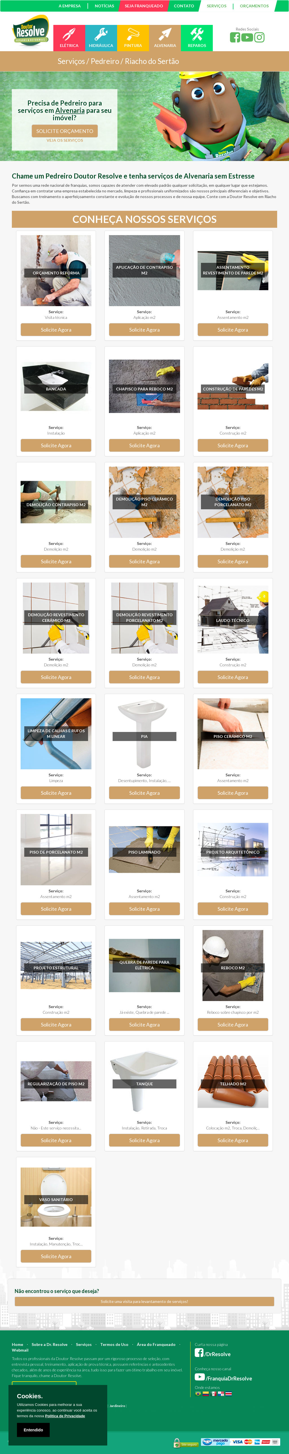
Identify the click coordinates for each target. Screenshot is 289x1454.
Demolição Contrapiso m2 (56, 504)
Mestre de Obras (222, 1406)
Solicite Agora (56, 330)
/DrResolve (213, 1354)
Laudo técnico (232, 620)
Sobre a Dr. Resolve (49, 1344)
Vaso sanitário (56, 1199)
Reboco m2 (233, 967)
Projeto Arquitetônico (233, 852)
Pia (144, 736)
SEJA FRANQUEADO (144, 5)
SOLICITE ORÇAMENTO (64, 131)
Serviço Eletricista (221, 1411)
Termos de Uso (114, 1344)
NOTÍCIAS (104, 5)
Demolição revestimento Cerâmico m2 (56, 617)
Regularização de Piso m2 (56, 1083)
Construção (163, 1406)
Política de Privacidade (65, 1416)
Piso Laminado (144, 852)
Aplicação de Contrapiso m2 (144, 270)
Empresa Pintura (165, 1411)
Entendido (33, 1430)
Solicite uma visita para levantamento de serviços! (144, 1301)
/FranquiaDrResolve (223, 1378)
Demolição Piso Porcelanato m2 (232, 502)
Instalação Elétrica (112, 1411)
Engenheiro (199, 1406)
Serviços (84, 1344)
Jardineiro (117, 1406)
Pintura (133, 1406)
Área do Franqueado (156, 1344)
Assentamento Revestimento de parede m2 (233, 270)
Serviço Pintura (248, 1411)
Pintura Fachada (139, 1411)
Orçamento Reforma (56, 272)
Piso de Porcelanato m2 (56, 852)
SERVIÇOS (216, 5)
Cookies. (30, 1396)
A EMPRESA (70, 5)
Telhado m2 (233, 1083)
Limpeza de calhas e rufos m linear (56, 733)
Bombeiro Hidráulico (251, 1406)
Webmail (20, 1350)
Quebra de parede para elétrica (144, 965)
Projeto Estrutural (56, 967)
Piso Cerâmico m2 (233, 736)
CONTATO (184, 5)
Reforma (147, 1406)
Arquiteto (181, 1406)
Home (17, 1344)
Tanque (144, 1083)
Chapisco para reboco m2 (144, 388)
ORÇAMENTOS (254, 5)
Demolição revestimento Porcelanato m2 (144, 617)
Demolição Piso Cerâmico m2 (144, 502)
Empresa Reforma (193, 1411)
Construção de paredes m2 (233, 388)
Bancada (56, 388)
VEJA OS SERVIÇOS (65, 140)
